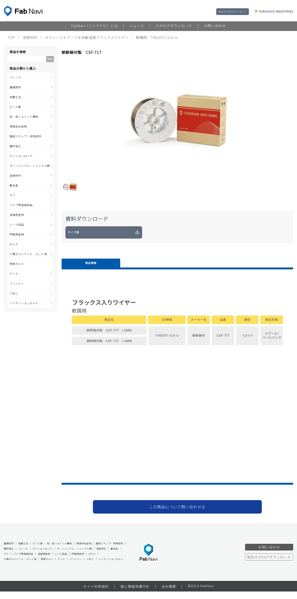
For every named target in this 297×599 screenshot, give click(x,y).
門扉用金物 (17, 234)
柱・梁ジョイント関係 (24, 117)
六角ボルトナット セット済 (28, 254)
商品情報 (75, 269)
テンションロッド (21, 156)
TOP (11, 37)
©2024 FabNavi (201, 593)
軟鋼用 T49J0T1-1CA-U (157, 37)
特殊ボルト (17, 264)
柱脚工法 (15, 97)
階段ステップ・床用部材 (25, 136)
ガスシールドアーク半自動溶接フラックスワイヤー (86, 37)
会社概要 (168, 594)
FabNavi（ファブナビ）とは (94, 26)
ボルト (14, 244)
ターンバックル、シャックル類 (30, 166)
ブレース (15, 77)
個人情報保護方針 (135, 594)
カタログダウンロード (174, 26)
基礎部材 (15, 87)
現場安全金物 (18, 126)
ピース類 (15, 107)
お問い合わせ (215, 26)
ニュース (136, 26)
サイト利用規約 (96, 594)
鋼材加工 (15, 146)
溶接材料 (30, 37)
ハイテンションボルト (24, 303)
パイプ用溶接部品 (21, 205)
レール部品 (17, 224)
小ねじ (14, 293)
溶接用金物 (17, 215)
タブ (12, 195)
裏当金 (14, 185)
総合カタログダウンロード (232, 11)
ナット (14, 274)
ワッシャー (17, 283)
